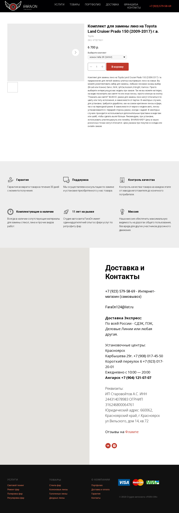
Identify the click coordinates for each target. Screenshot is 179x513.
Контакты (134, 7)
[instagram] (114, 445)
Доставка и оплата (100, 489)
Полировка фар (15, 494)
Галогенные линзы (58, 494)
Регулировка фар (15, 498)
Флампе (132, 431)
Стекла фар (55, 485)
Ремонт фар (13, 489)
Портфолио (93, 4)
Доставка (112, 4)
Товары (75, 4)
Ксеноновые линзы (58, 489)
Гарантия (95, 494)
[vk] (108, 445)
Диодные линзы (57, 498)
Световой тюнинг (15, 485)
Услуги (59, 4)
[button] (160, 6)
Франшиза (131, 4)
